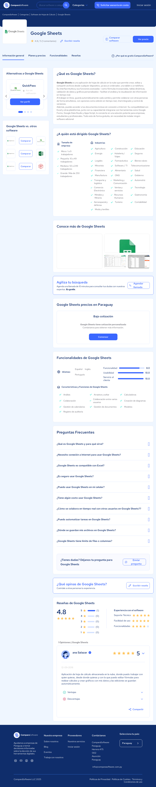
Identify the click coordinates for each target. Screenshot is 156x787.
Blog (46, 746)
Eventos (48, 752)
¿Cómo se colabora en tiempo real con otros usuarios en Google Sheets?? (103, 508)
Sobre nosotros (51, 741)
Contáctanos (99, 735)
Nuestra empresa (53, 735)
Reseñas (76, 55)
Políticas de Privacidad (100, 779)
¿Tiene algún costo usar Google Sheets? (103, 498)
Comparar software (112, 39)
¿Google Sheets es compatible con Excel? (103, 465)
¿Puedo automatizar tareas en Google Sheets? (103, 519)
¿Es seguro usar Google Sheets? (103, 476)
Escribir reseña (70, 41)
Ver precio (143, 39)
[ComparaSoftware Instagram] (32, 760)
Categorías (81, 5)
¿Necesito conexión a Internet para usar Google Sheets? (103, 454)
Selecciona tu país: (130, 734)
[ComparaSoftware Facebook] (26, 760)
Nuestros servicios (76, 741)
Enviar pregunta (133, 562)
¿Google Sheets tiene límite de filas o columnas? (103, 541)
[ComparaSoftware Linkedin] (15, 760)
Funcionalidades (58, 55)
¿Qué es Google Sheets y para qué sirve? (103, 444)
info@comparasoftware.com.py (102, 766)
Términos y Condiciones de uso (133, 780)
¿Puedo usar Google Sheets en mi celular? (103, 487)
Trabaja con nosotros (53, 757)
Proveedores (75, 735)
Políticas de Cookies (121, 779)
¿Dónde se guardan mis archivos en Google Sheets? (103, 530)
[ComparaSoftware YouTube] (21, 760)
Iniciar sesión (144, 5)
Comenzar (103, 337)
